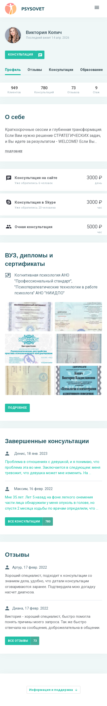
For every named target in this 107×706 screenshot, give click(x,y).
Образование (91, 70)
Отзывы (35, 70)
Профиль (13, 70)
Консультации (61, 70)
